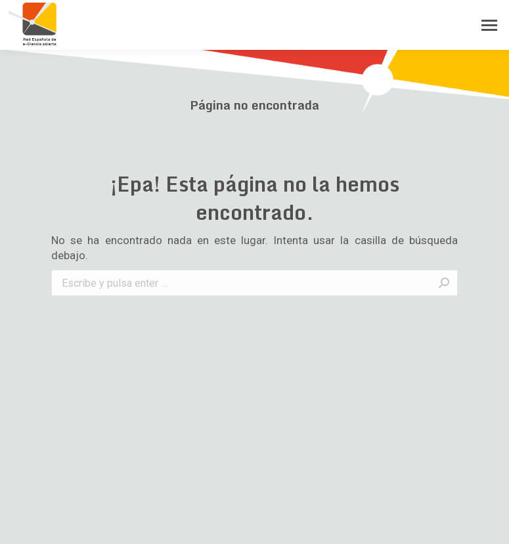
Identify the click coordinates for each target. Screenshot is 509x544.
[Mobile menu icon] (489, 25)
